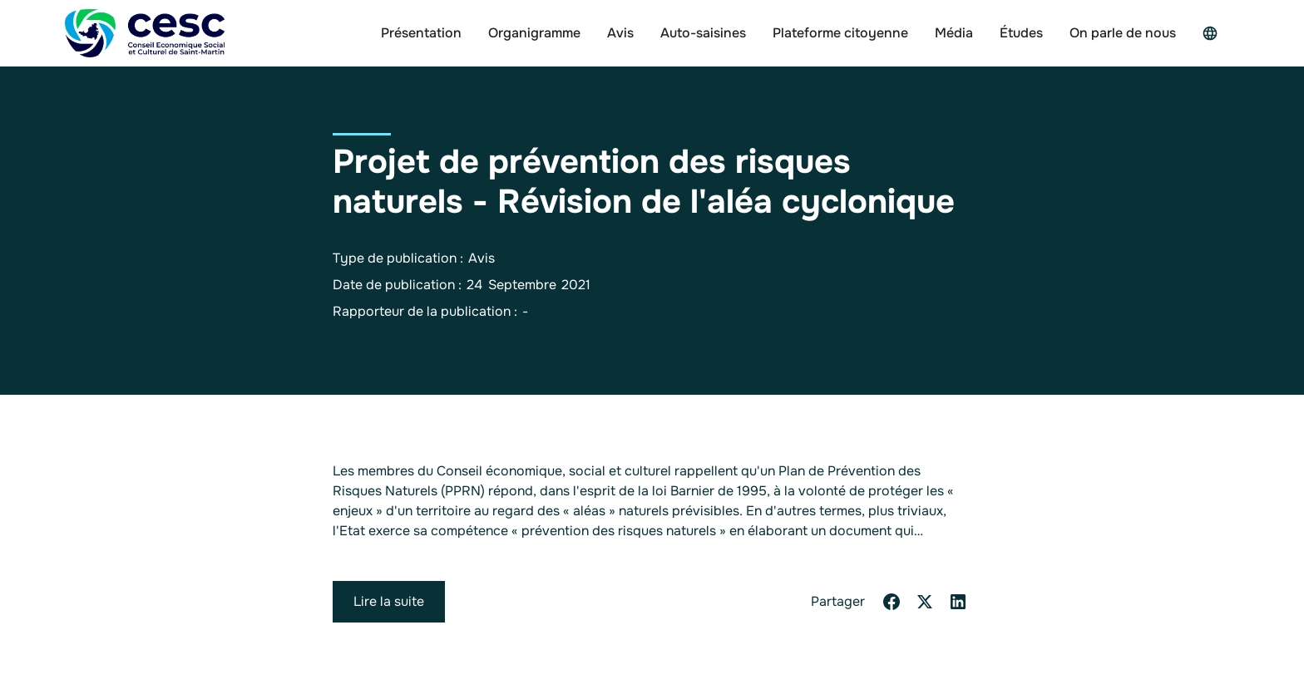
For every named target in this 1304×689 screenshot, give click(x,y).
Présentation (421, 33)
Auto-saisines (703, 33)
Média (954, 33)
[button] (1214, 33)
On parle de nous (1122, 33)
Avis (620, 33)
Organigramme (534, 33)
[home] (145, 33)
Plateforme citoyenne (840, 33)
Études (1021, 33)
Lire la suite (388, 601)
